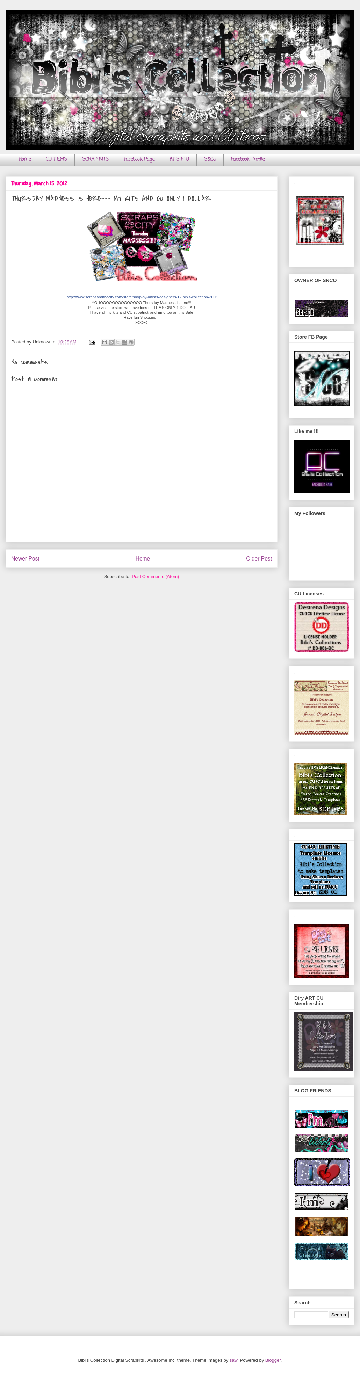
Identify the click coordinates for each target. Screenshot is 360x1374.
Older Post (259, 559)
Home (25, 159)
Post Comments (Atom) (155, 576)
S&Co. (210, 159)
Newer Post (25, 559)
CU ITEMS (56, 159)
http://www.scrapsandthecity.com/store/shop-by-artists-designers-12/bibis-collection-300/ (141, 297)
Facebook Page (139, 159)
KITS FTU (179, 159)
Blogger (273, 1360)
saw (233, 1360)
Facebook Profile (248, 159)
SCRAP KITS (95, 159)
